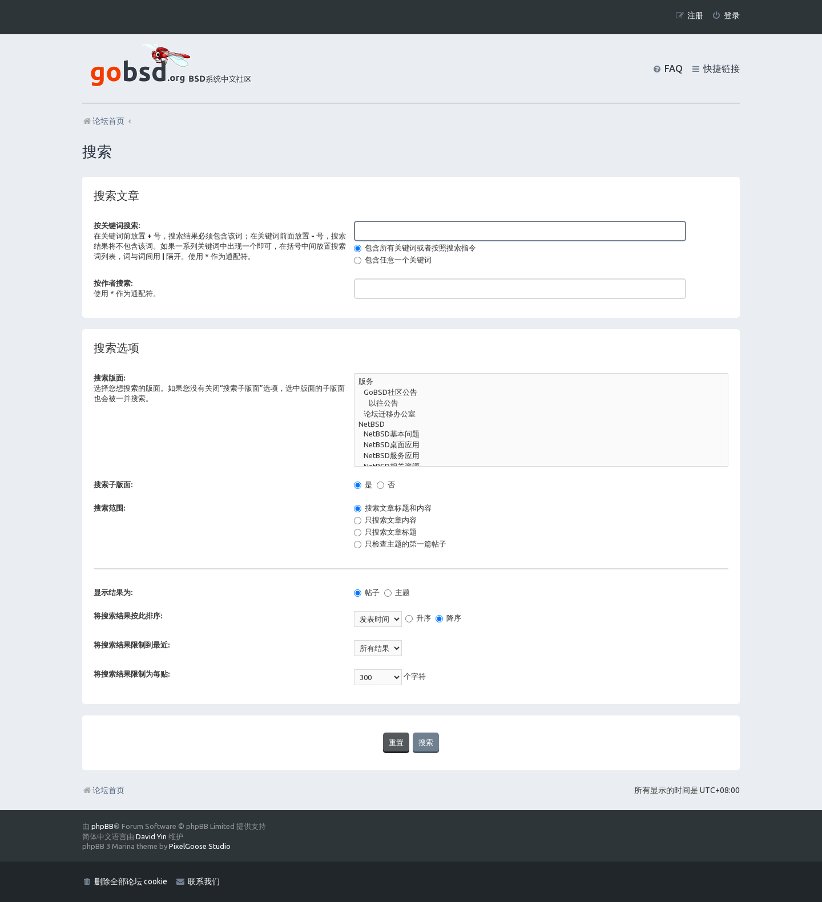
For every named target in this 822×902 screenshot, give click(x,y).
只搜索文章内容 (385, 520)
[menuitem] (726, 16)
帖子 (367, 592)
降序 (448, 618)
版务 (541, 382)
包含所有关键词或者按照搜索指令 (415, 248)
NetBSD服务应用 (541, 456)
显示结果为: (113, 592)
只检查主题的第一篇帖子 (400, 544)
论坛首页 (103, 790)
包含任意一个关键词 (393, 260)
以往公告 (541, 403)
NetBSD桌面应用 (541, 445)
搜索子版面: (113, 484)
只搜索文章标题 (385, 532)
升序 (418, 618)
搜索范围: (109, 508)
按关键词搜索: (117, 225)
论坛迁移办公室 (541, 414)
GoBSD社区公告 (541, 392)
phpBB (102, 826)
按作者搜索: (113, 283)
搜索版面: (109, 378)
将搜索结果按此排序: (128, 616)
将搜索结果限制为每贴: (132, 674)
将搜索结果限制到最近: (132, 645)
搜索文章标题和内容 (393, 508)
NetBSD (541, 425)
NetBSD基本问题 (541, 434)
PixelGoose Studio (200, 846)
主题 (397, 592)
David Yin (151, 836)
